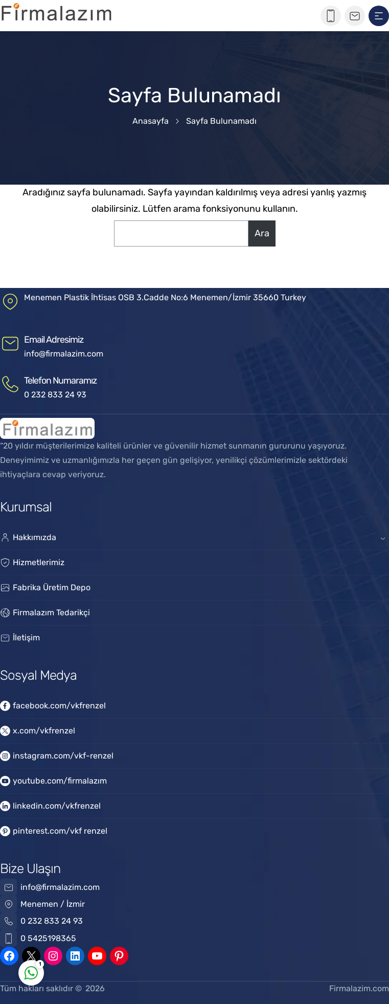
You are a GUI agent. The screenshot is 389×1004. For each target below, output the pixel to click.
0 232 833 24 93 (55, 394)
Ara (262, 233)
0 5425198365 (48, 938)
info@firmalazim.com (63, 354)
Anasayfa (150, 121)
